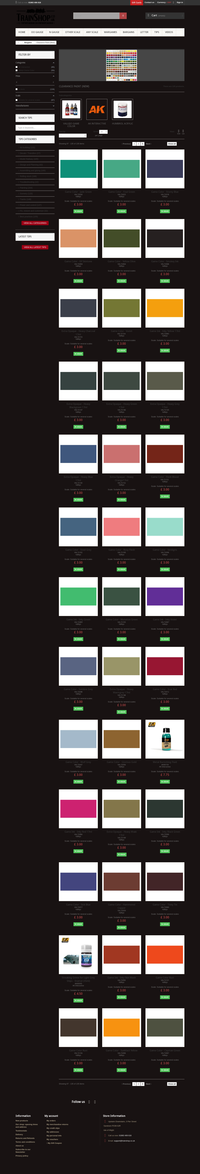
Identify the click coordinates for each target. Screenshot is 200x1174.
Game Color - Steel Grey (78, 549)
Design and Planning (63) (31, 165)
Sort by (62, 131)
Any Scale (92, 32)
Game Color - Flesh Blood (165, 476)
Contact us (149, 2)
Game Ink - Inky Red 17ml (78, 831)
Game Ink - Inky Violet (165, 619)
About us (20, 1146)
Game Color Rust (165, 977)
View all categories (35, 223)
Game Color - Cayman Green (165, 1050)
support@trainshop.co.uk (124, 1141)
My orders (51, 1121)
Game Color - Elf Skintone (78, 261)
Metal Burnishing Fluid (165, 762)
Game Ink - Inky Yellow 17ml (165, 331)
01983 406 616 (125, 1135)
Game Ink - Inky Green (78, 619)
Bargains (128, 32)
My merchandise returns (57, 1124)
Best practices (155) (29, 216)
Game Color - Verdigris (165, 549)
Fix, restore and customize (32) (34, 211)
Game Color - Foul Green (121, 191)
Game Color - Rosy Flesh (122, 549)
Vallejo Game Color (71, 125)
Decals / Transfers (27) (30, 153)
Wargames (110, 32)
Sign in (180, 2)
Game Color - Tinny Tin (165, 904)
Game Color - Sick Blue (78, 904)
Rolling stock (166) (28, 176)
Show (95, 131)
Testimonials (21, 1131)
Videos (169, 32)
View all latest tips (35, 247)
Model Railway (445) (29, 159)
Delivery (19, 1134)
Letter (144, 32)
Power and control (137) (30, 205)
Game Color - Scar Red (165, 689)
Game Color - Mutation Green (122, 619)
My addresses (53, 1132)
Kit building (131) (27, 147)
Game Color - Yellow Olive (121, 261)
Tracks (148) (25, 199)
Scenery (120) (26, 193)
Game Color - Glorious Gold (122, 762)
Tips (156, 32)
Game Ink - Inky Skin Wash (122, 977)
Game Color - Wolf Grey (78, 762)
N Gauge (54, 32)
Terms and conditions (25, 1142)
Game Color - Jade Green (78, 191)
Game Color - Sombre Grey (78, 689)
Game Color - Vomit (121, 331)
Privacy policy (22, 1156)
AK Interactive (97, 123)
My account (51, 1115)
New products (22, 1121)
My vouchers (52, 1139)
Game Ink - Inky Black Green (165, 831)
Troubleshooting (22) (29, 182)
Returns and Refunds (25, 1138)
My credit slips (53, 1128)
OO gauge (37, 32)
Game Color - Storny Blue (164, 191)
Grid (178, 131)
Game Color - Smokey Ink (164, 261)
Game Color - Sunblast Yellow (122, 1050)
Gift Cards (137, 2)
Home (21, 32)
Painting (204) (26, 188)
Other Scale (72, 32)
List (183, 131)
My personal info (54, 1136)
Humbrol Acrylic (122, 123)
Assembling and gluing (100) (32, 170)
